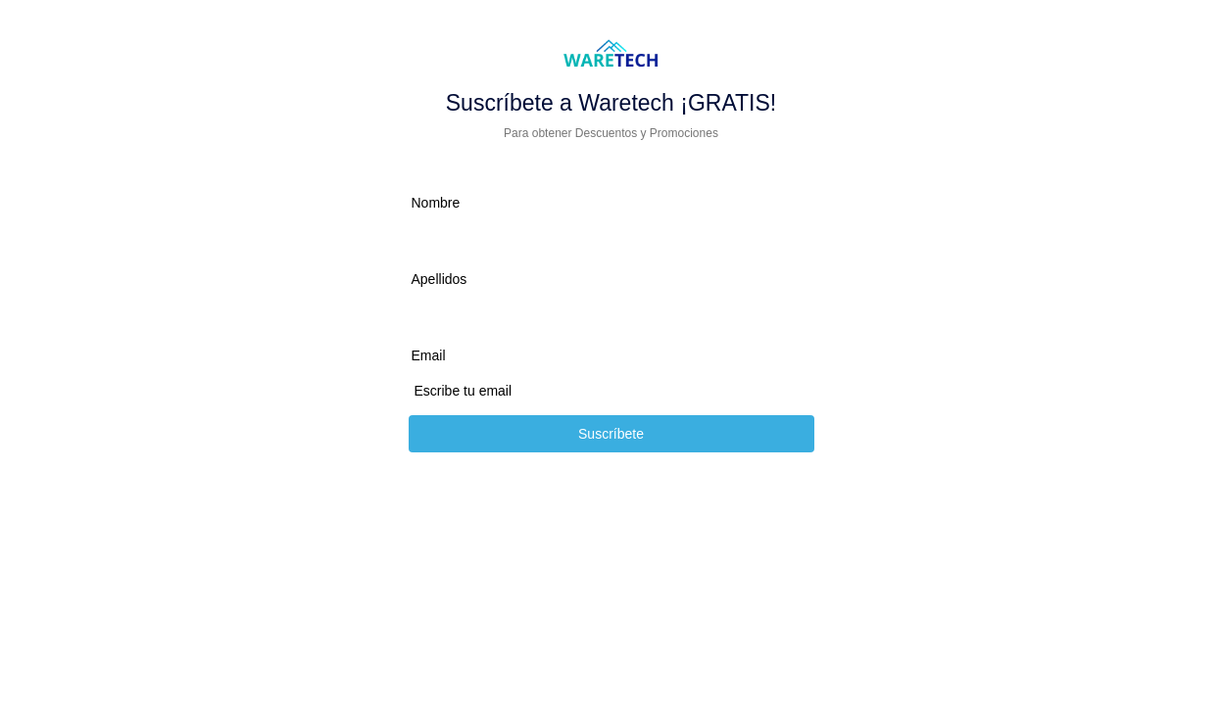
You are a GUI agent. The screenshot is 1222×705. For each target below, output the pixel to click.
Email (429, 355)
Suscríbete (611, 434)
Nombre (436, 203)
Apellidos (439, 279)
